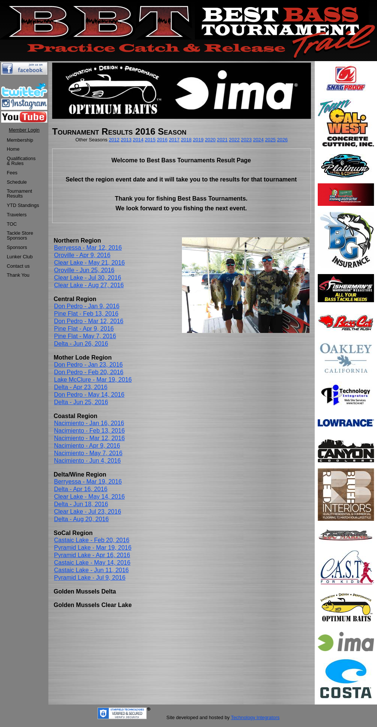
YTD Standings (23, 205)
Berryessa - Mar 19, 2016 (88, 481)
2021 (222, 139)
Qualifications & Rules (21, 161)
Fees (12, 172)
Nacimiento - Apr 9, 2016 (87, 445)
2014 (138, 139)
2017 (174, 139)
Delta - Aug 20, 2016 (81, 519)
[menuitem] (23, 140)
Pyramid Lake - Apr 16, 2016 (92, 555)
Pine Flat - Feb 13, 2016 (86, 313)
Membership (20, 140)
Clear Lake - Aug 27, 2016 (89, 285)
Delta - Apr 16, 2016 (80, 489)
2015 (150, 139)
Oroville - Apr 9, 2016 (82, 255)
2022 (234, 139)
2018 (186, 139)
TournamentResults (19, 193)
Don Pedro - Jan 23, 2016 (88, 364)
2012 (114, 139)
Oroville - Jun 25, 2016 (84, 270)
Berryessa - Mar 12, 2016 (88, 247)
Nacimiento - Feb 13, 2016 (89, 430)
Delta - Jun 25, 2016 (81, 402)
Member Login (24, 130)
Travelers (17, 214)
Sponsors (17, 247)
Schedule (17, 182)
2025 (270, 139)
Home (13, 149)
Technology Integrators (255, 717)
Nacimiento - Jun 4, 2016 (87, 460)
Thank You (18, 275)
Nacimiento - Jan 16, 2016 (89, 423)
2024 (258, 139)
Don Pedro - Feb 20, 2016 (88, 372)
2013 (126, 139)
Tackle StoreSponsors (20, 235)
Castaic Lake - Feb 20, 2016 (91, 540)
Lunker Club (20, 256)
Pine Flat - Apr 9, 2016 (84, 328)
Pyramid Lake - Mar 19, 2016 (92, 547)
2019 (198, 139)
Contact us (18, 266)
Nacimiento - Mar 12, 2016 (89, 438)
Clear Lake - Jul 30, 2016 (87, 277)
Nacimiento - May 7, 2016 (88, 453)
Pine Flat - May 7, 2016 (85, 336)
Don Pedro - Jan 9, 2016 (86, 306)
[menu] (23, 208)
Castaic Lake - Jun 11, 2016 (91, 570)
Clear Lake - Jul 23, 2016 (87, 511)
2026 (282, 139)
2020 (210, 139)
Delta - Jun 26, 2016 (81, 343)
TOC (12, 224)
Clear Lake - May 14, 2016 (89, 496)
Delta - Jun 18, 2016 (81, 504)
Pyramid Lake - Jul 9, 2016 (89, 577)
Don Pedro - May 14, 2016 (89, 394)
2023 (246, 139)
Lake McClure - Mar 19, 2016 (93, 379)
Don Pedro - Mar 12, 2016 (88, 321)
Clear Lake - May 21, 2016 (89, 262)
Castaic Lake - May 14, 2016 (92, 562)
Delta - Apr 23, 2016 (80, 387)
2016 (162, 139)
